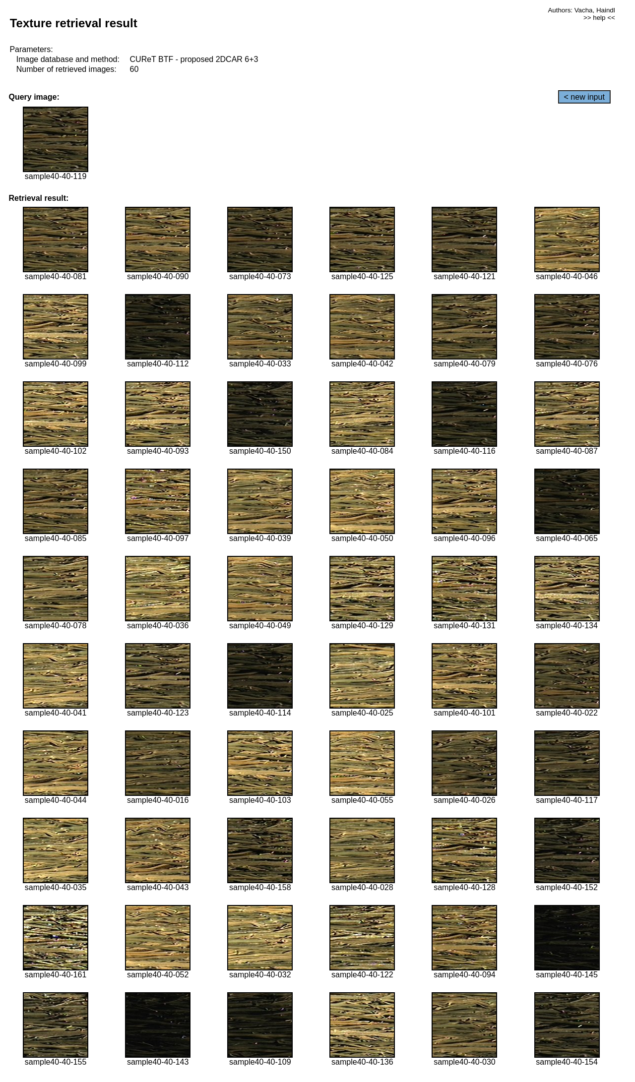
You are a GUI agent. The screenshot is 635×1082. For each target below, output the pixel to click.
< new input (584, 97)
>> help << (599, 17)
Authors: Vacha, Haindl (581, 10)
